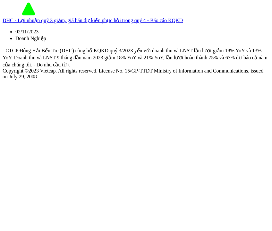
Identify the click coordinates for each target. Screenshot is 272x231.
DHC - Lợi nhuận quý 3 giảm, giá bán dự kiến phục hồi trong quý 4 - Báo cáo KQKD (93, 20)
